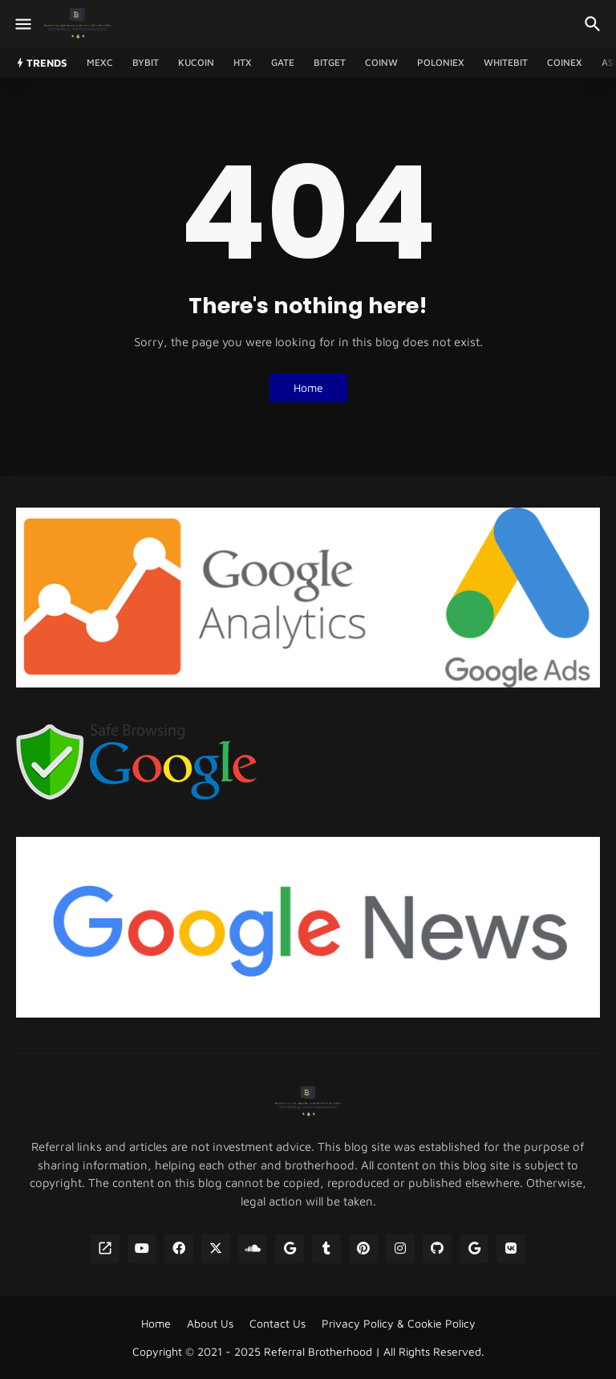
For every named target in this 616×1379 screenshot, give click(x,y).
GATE (282, 62)
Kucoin (196, 62)
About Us (210, 1323)
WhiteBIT (506, 62)
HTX (242, 62)
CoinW (381, 62)
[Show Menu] (22, 24)
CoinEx (564, 62)
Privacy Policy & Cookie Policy (399, 1323)
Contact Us (277, 1323)
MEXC (100, 62)
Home (308, 387)
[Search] (594, 24)
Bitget (330, 62)
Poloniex (440, 62)
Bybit (145, 62)
